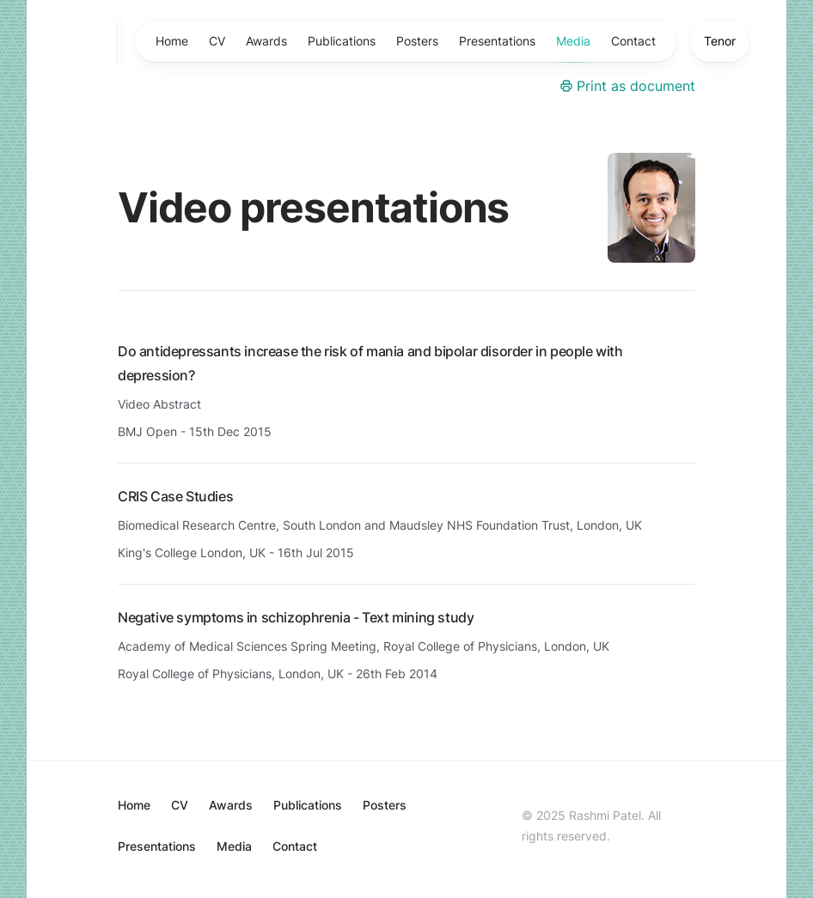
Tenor (720, 40)
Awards (266, 40)
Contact (633, 40)
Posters (417, 40)
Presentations (497, 40)
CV (217, 40)
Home (172, 40)
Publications (342, 40)
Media (573, 47)
